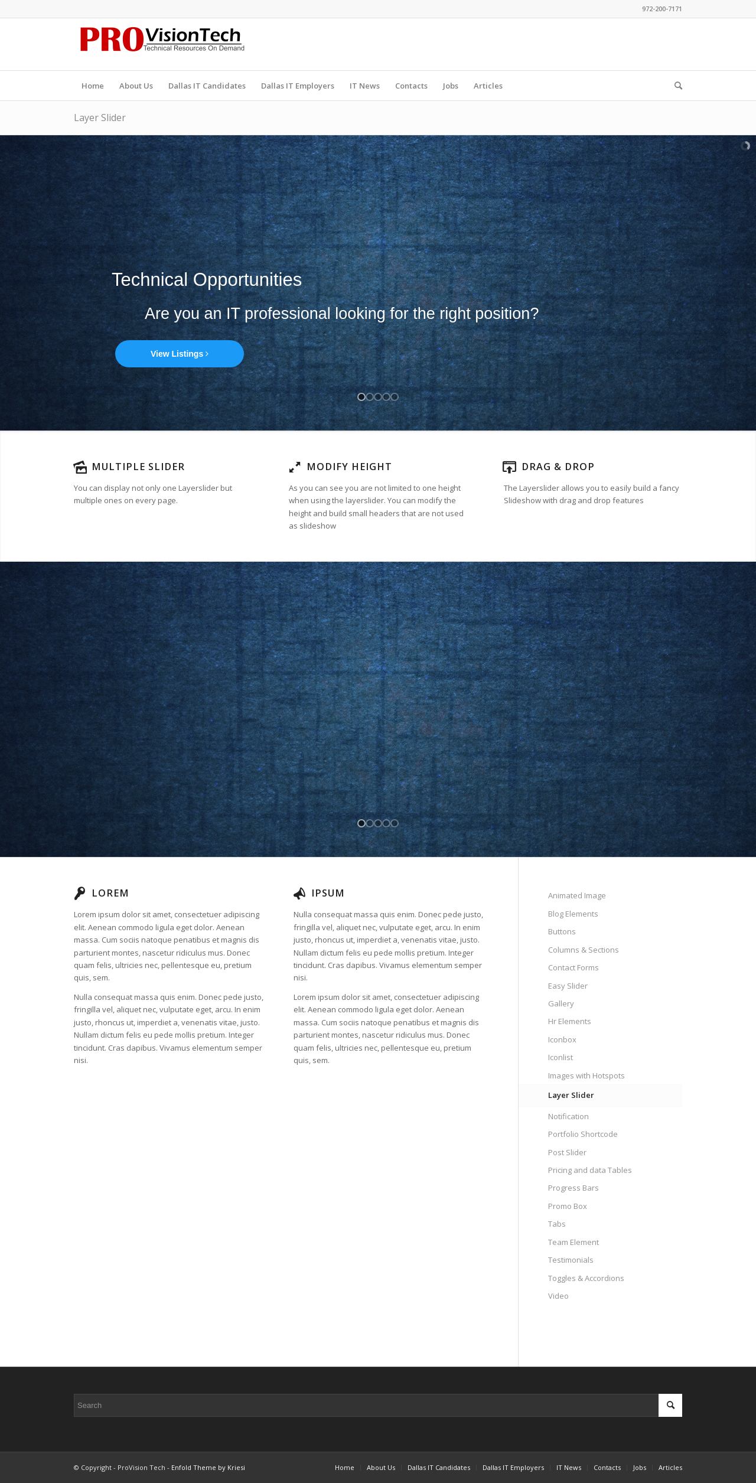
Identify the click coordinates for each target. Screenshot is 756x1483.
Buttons (562, 931)
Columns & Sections (583, 949)
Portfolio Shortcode (583, 1134)
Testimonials (571, 1259)
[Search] (674, 85)
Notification (568, 1116)
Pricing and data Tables (590, 1170)
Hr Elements (569, 1021)
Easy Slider (568, 985)
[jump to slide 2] (370, 397)
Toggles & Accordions (586, 1278)
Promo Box (567, 1206)
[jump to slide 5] (394, 397)
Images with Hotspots (586, 1075)
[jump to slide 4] (386, 397)
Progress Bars (573, 1187)
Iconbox (562, 1039)
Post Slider (567, 1152)
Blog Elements (573, 913)
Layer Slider (100, 117)
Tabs (557, 1223)
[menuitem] (93, 85)
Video (558, 1295)
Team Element (573, 1242)
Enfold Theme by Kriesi (208, 1467)
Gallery (561, 1003)
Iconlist (560, 1057)
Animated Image (577, 895)
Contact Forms (573, 967)
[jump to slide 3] (378, 397)
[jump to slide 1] (361, 397)
